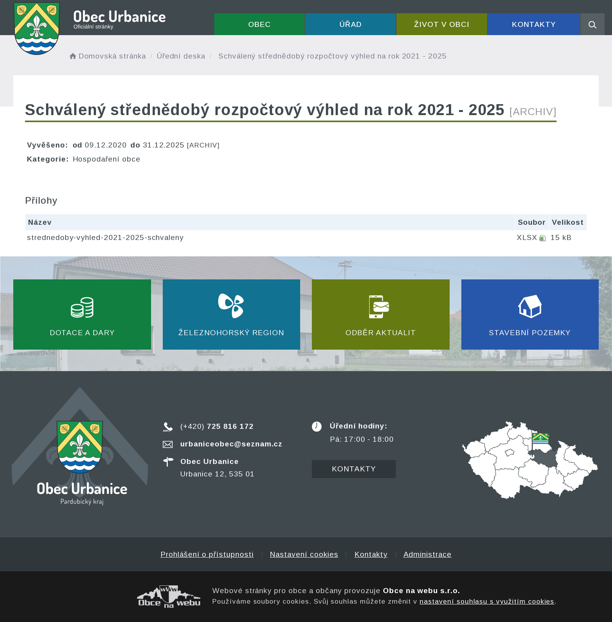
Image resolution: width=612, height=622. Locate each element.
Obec (259, 24)
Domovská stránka (107, 56)
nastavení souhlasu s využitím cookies (487, 601)
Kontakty (534, 24)
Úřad (351, 24)
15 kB (561, 237)
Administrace (428, 554)
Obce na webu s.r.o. (421, 590)
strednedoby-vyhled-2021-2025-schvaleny (105, 237)
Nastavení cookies (304, 554)
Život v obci (441, 24)
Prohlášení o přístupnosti (207, 554)
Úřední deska (181, 56)
